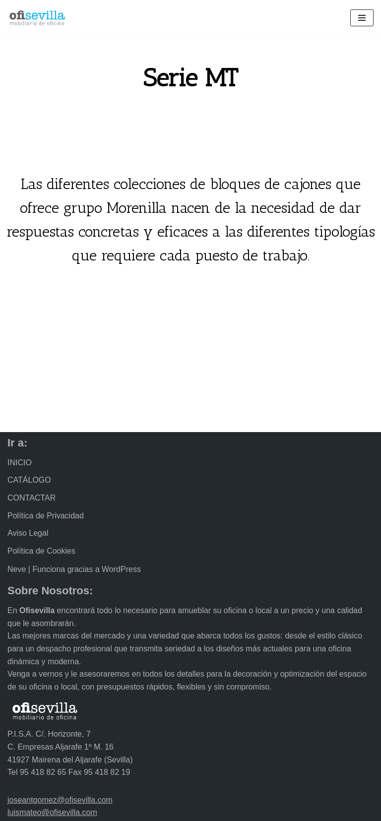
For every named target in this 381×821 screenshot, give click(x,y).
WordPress (121, 569)
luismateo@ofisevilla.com (52, 812)
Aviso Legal (27, 533)
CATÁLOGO (29, 480)
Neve (16, 569)
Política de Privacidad (45, 515)
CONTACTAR (31, 498)
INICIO (19, 462)
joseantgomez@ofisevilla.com (60, 800)
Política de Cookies (41, 551)
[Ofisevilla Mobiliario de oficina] (37, 18)
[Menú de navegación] (362, 17)
